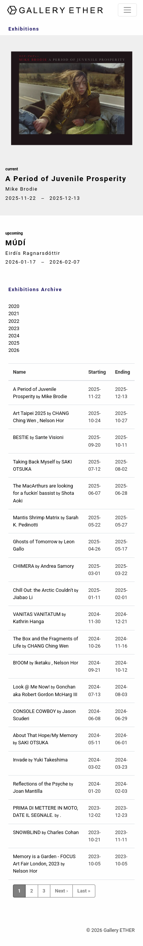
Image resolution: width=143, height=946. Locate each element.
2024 (13, 336)
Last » (83, 891)
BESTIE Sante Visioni (38, 437)
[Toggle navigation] (127, 9)
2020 (13, 306)
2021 (13, 313)
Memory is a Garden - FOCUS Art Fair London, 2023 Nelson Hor (44, 864)
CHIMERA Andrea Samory (43, 566)
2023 (13, 328)
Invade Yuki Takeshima (40, 760)
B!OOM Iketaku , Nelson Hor (45, 663)
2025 (13, 343)
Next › (61, 891)
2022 (13, 321)
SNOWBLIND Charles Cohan (46, 832)
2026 (13, 350)
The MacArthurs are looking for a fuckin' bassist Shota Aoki (43, 493)
